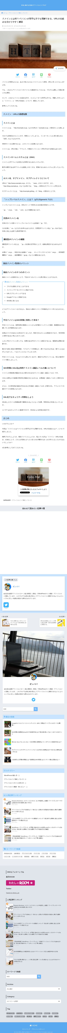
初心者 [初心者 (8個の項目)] (26, 856)
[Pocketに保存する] (49, 75)
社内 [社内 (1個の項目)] (42, 856)
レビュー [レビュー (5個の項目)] (7, 856)
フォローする (35, 493)
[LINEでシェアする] (41, 75)
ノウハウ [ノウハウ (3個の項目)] (45, 853)
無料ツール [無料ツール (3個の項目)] (34, 856)
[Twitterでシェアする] (18, 75)
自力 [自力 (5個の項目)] (48, 856)
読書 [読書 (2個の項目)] (54, 856)
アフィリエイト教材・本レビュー (16, 787)
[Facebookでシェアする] (25, 75)
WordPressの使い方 (12, 775)
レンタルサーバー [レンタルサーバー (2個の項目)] (17, 856)
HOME (33, 1026)
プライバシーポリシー (38, 1029)
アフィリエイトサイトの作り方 (16, 783)
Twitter (6, 608)
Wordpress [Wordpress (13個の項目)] (8, 853)
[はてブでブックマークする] (33, 75)
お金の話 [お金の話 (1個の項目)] (17, 853)
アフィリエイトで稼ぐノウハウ (22, 500)
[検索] (36, 709)
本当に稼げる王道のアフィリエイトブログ (33, 5)
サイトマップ (26, 1029)
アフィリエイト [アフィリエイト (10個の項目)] (27, 853)
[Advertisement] (33, 542)
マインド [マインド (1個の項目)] (53, 853)
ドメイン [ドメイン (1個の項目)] (37, 853)
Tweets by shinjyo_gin (13, 893)
